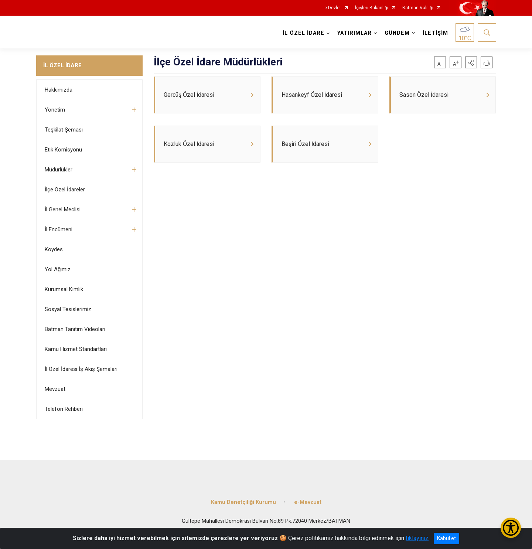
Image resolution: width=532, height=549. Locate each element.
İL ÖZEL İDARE (62, 65)
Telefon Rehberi (64, 409)
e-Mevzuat (307, 501)
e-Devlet (332, 8)
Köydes (54, 249)
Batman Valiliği (417, 8)
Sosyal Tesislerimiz (68, 309)
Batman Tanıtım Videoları (75, 329)
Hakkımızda (58, 89)
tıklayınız (417, 538)
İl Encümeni (58, 229)
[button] (471, 62)
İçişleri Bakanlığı (371, 8)
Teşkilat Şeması (64, 129)
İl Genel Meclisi (63, 209)
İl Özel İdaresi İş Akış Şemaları (81, 369)
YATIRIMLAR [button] (354, 33)
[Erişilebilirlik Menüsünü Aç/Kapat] (511, 528)
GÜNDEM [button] (397, 33)
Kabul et (446, 538)
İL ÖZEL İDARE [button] (303, 33)
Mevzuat (55, 389)
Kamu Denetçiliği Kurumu (243, 501)
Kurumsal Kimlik (64, 289)
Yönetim (55, 109)
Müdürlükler (58, 169)
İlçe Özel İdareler (65, 189)
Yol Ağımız (58, 269)
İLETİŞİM (435, 33)
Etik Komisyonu (63, 149)
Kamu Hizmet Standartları (76, 349)
